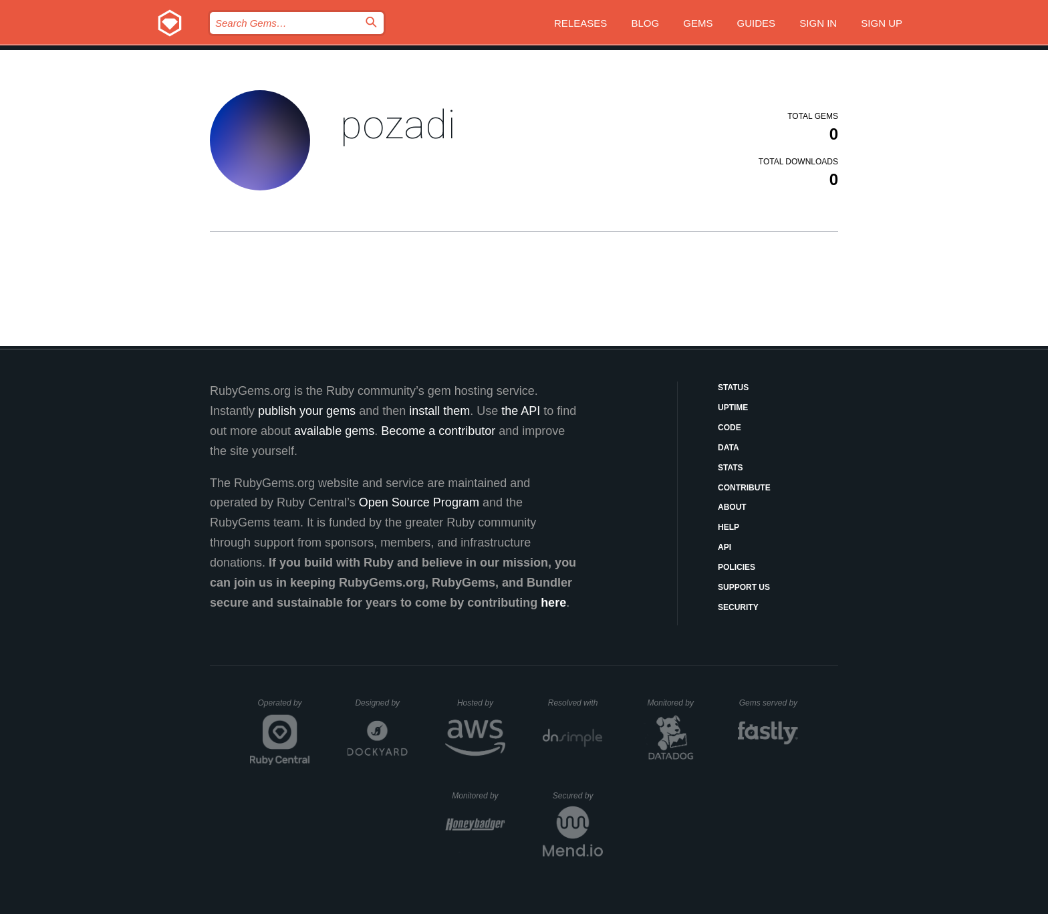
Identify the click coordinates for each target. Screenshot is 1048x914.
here (553, 602)
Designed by (381, 703)
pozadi (398, 124)
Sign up (881, 23)
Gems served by (769, 703)
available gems (334, 431)
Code (729, 427)
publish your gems (307, 411)
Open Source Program (419, 502)
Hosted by (481, 703)
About (732, 507)
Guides (756, 23)
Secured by (578, 795)
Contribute (744, 487)
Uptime (733, 407)
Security (738, 607)
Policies (736, 567)
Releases (580, 23)
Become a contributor (438, 431)
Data (728, 447)
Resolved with (575, 703)
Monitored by (674, 703)
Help (728, 527)
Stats (730, 467)
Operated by (284, 707)
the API (520, 411)
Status (733, 387)
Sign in (818, 23)
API (724, 547)
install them (439, 411)
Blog (645, 23)
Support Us (744, 587)
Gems (697, 23)
